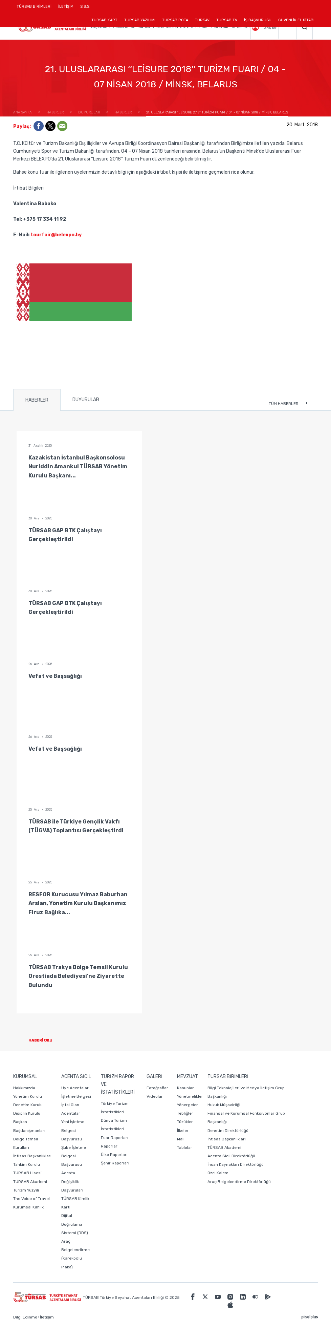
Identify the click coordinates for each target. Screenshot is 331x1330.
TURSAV (202, 20)
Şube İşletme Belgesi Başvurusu (73, 1156)
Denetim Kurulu (28, 1104)
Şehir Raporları (115, 1163)
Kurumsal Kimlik (28, 1207)
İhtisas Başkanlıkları (32, 1156)
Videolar (155, 1096)
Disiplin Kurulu (26, 1113)
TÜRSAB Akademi (30, 1181)
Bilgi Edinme (25, 1317)
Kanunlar (185, 1088)
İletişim (47, 1317)
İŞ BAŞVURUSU (257, 20)
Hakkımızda (24, 1088)
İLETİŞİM (66, 9)
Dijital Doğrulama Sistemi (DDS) (74, 1224)
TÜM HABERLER (288, 403)
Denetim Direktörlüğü (227, 1130)
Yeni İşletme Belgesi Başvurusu (72, 1130)
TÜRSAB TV (226, 20)
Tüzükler (185, 1121)
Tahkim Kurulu (26, 1164)
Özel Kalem (217, 1173)
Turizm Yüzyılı (26, 1190)
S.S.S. (85, 6)
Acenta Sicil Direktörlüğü (231, 1156)
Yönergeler (187, 1104)
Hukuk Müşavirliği (223, 1104)
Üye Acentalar (75, 1088)
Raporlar (109, 1146)
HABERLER (36, 400)
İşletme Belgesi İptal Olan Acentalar (76, 1105)
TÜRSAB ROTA (175, 20)
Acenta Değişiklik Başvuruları (72, 1181)
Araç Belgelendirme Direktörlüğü (239, 1181)
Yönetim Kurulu (27, 1096)
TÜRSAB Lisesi (27, 1173)
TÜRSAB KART (104, 20)
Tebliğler (185, 1113)
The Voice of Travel (31, 1198)
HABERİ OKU (45, 1040)
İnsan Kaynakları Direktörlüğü (235, 1164)
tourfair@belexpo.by (56, 235)
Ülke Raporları (114, 1154)
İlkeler (183, 1130)
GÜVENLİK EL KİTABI (296, 20)
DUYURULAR (85, 400)
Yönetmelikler (190, 1096)
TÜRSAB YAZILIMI (139, 20)
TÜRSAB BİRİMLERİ (36, 9)
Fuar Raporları (114, 1137)
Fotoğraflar (157, 1088)
